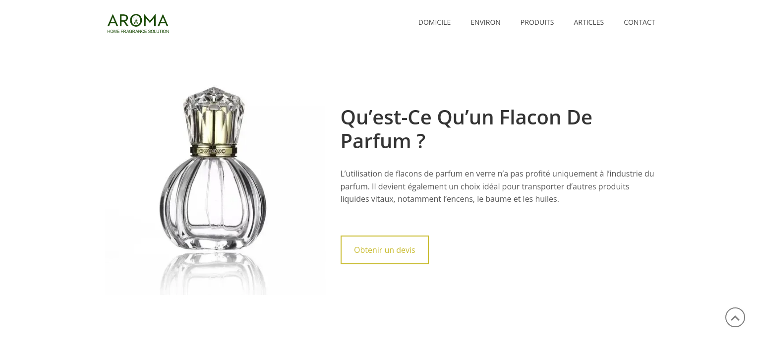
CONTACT (639, 22)
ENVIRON (485, 22)
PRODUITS (537, 22)
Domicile (434, 22)
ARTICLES (589, 22)
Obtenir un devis (384, 249)
